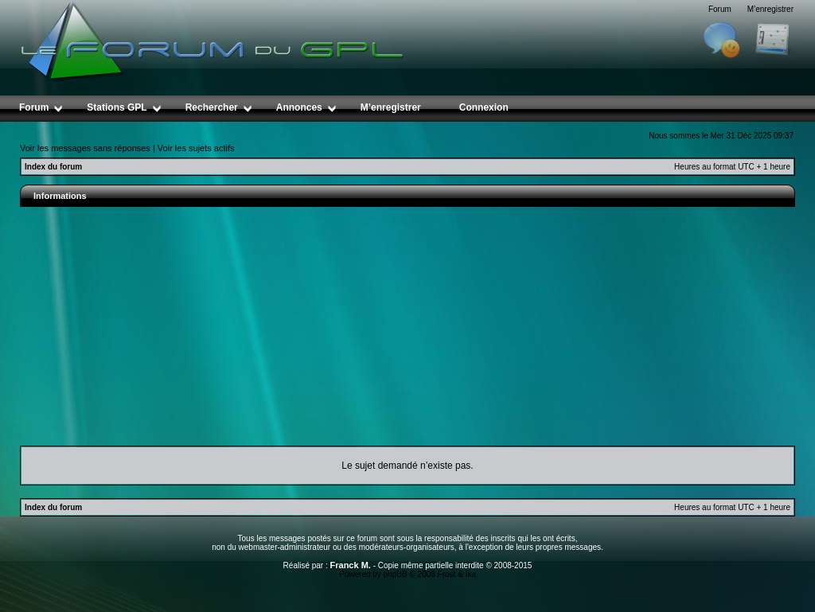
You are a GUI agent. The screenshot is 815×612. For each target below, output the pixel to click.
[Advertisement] (407, 326)
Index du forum (53, 166)
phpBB (396, 574)
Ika (471, 574)
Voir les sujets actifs (196, 148)
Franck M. (350, 565)
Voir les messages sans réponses (85, 148)
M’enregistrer (770, 9)
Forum (719, 9)
